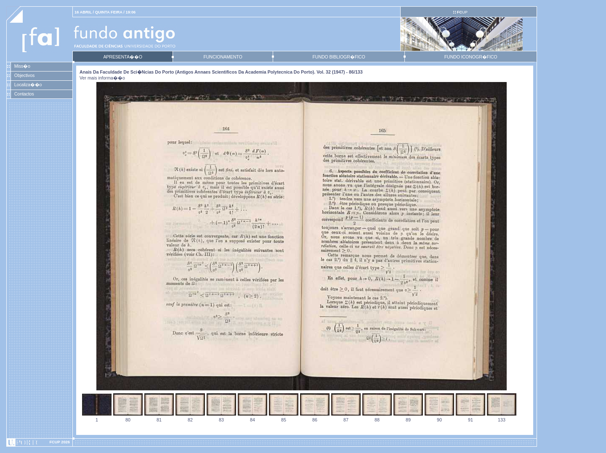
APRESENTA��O (122, 56)
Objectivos (24, 75)
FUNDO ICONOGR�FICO (470, 56)
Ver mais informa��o (102, 77)
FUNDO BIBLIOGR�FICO (338, 56)
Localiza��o (28, 84)
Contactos (24, 93)
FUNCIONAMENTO (222, 56)
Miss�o (22, 66)
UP (462, 12)
